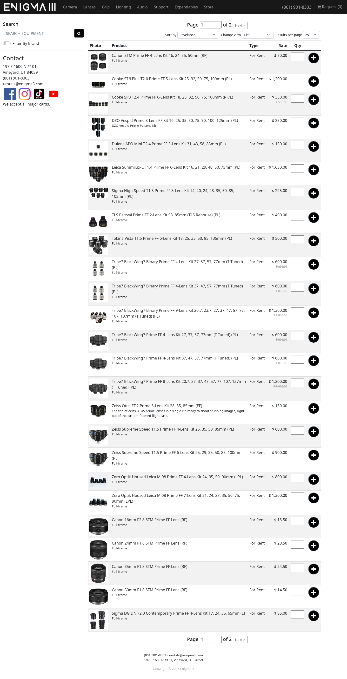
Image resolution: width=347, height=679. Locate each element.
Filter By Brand (26, 43)
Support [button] (161, 7)
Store (209, 7)
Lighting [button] (123, 7)
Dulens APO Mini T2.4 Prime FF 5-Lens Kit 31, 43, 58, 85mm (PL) (169, 143)
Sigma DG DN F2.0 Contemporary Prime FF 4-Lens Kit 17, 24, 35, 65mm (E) (178, 613)
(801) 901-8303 (296, 7)
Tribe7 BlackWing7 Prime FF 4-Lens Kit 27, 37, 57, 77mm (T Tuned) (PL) (175, 334)
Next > (240, 25)
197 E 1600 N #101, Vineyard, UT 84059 (173, 660)
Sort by (170, 35)
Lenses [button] (89, 7)
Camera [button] (70, 7)
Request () (329, 6)
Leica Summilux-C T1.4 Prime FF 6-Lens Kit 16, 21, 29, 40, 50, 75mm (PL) (176, 167)
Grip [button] (106, 7)
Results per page (288, 35)
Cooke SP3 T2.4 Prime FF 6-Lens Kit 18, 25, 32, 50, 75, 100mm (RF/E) (172, 97)
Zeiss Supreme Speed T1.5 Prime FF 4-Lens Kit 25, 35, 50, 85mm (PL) (173, 429)
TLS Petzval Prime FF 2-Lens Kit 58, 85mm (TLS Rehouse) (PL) (166, 215)
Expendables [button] (186, 7)
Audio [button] (142, 7)
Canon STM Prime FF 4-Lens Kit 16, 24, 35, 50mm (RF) (159, 55)
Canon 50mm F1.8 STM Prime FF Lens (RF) (149, 589)
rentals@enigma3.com (23, 84)
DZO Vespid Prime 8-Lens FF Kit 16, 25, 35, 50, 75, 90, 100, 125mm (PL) (175, 120)
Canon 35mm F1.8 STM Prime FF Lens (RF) (149, 566)
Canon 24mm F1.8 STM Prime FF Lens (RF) (149, 543)
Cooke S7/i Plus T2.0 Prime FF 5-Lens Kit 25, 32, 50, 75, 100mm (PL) (172, 78)
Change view (231, 35)
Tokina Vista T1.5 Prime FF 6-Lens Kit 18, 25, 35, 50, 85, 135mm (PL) (172, 238)
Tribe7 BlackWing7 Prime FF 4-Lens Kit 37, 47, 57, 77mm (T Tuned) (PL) (175, 358)
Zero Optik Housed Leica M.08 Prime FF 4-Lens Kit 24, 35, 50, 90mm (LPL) (177, 476)
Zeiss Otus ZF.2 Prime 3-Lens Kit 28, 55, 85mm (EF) (157, 405)
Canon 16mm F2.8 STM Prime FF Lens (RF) (149, 519)
